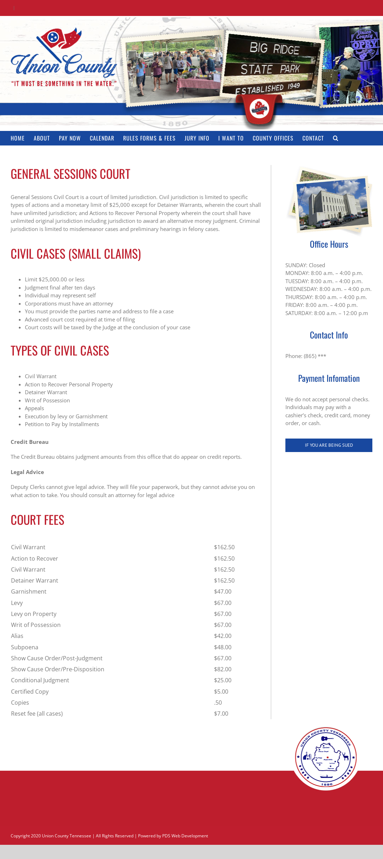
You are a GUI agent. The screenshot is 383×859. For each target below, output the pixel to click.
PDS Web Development (185, 836)
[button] (336, 138)
